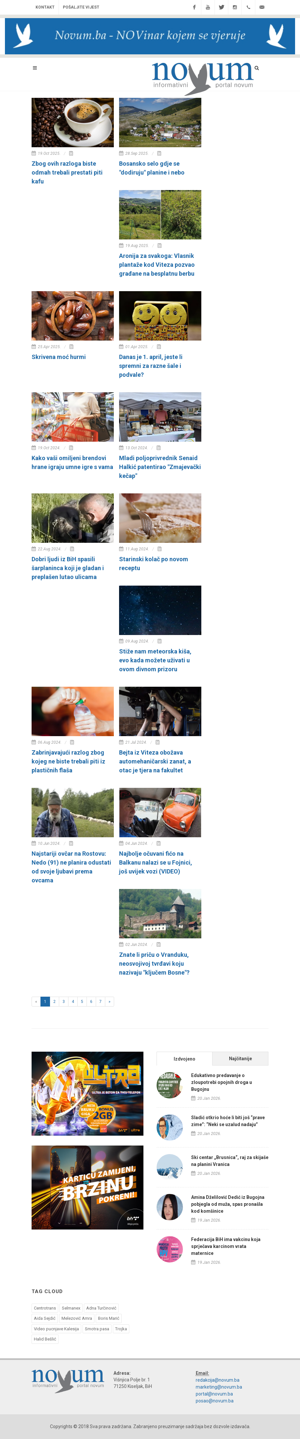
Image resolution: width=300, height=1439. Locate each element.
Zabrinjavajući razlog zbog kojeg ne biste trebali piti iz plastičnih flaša (68, 761)
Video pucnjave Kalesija (56, 1328)
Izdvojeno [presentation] (184, 1059)
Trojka (121, 1328)
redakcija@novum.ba (217, 1380)
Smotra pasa (97, 1328)
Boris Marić (108, 1318)
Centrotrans (45, 1308)
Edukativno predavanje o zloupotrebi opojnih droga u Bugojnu (221, 1082)
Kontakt (45, 7)
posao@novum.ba (215, 1400)
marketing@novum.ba (219, 1387)
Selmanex (71, 1308)
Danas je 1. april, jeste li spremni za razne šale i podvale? (151, 365)
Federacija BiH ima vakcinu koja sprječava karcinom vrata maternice (226, 1246)
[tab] (185, 1058)
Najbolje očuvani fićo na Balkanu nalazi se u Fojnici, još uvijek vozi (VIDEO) (155, 862)
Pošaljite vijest (81, 7)
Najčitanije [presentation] (240, 1058)
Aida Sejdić (45, 1318)
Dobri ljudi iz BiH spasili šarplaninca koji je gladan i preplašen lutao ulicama (68, 568)
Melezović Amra (77, 1318)
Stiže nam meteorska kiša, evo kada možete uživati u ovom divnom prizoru (155, 660)
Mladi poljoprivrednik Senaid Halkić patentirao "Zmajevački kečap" (160, 467)
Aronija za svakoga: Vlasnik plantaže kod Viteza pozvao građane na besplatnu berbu (157, 264)
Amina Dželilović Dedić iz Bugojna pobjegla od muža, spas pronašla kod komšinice (227, 1204)
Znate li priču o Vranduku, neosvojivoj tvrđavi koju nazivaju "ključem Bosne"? (154, 963)
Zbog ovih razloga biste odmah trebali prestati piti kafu (67, 172)
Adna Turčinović (101, 1308)
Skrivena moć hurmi (59, 356)
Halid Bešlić (45, 1339)
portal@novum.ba (214, 1394)
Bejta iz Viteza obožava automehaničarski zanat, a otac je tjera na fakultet (155, 761)
